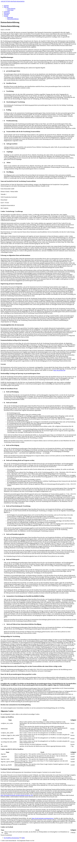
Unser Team (10, 10)
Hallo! (23, 837)
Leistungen (7, 11)
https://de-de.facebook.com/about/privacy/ (43, 818)
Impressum (10, 17)
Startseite (6, 5)
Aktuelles (6, 14)
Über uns (6, 7)
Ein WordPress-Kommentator (11, 837)
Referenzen (7, 13)
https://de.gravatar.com (59, 370)
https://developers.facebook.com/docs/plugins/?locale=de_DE (17, 795)
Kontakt (6, 16)
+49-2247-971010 (5, 1)
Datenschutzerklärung (13, 19)
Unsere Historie (11, 8)
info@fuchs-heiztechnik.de (17, 1)
